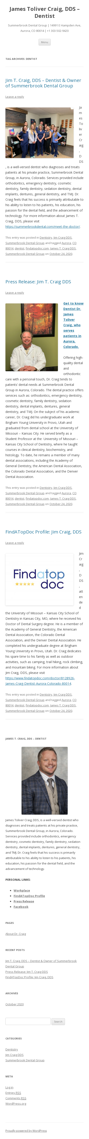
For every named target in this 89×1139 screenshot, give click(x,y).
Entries (13, 1093)
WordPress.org (15, 1104)
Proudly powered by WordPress (26, 1131)
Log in (9, 1087)
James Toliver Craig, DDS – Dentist (45, 12)
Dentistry (46, 237)
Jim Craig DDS (63, 237)
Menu (44, 42)
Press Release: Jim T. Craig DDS (38, 282)
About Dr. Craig (15, 934)
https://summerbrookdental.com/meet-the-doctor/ (42, 226)
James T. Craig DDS (63, 248)
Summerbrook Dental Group (24, 243)
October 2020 (14, 1004)
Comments (15, 1098)
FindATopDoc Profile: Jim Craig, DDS (43, 532)
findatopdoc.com (37, 248)
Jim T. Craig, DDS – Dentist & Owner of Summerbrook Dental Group (43, 83)
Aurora (66, 243)
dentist (19, 248)
